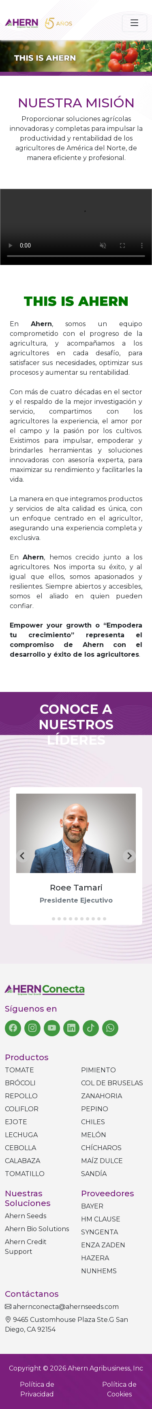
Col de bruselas (112, 1083)
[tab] (47, 919)
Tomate (19, 1070)
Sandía (94, 1174)
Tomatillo (25, 1174)
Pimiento (98, 1070)
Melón (93, 1135)
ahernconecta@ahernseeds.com (62, 1307)
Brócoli (20, 1083)
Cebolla (20, 1148)
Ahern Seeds (25, 1216)
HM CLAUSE (100, 1219)
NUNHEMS (99, 1271)
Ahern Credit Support (26, 1246)
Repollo (21, 1096)
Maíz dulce (102, 1161)
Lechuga (21, 1135)
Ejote (16, 1122)
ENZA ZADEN (103, 1245)
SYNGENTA (99, 1232)
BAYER (92, 1206)
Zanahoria (101, 1096)
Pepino (94, 1109)
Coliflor (22, 1109)
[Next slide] (129, 856)
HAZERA (95, 1258)
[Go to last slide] (22, 856)
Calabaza (22, 1161)
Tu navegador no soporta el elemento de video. (76, 227)
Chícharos (101, 1148)
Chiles (93, 1122)
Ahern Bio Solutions (37, 1229)
